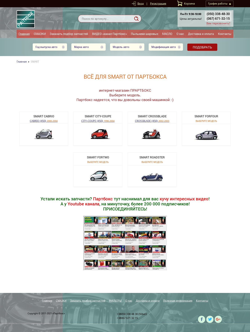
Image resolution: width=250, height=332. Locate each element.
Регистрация (158, 3)
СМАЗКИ (40, 34)
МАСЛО (167, 34)
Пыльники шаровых (144, 34)
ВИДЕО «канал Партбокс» (109, 34)
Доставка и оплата (201, 34)
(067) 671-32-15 (218, 18)
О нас (180, 34)
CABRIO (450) (44, 120)
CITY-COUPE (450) (98, 120)
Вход (140, 3)
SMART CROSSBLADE (152, 116)
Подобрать (202, 47)
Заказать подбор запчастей (69, 34)
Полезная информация (177, 300)
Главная (24, 34)
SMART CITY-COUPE (98, 116)
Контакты (224, 34)
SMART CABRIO (43, 116)
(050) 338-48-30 (218, 14)
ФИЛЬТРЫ (115, 300)
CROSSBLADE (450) (152, 120)
